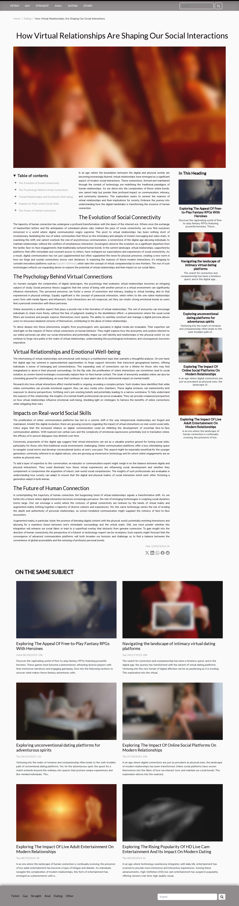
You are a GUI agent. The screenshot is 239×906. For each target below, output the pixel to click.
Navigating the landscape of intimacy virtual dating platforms (200, 265)
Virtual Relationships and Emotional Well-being (46, 197)
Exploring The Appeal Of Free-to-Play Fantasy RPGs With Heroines (200, 212)
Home (16, 18)
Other (87, 6)
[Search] (197, 6)
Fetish (14, 6)
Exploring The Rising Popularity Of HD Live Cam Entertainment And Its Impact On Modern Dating (166, 849)
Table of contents (32, 175)
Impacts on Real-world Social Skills (39, 204)
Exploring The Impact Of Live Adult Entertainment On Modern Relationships (200, 423)
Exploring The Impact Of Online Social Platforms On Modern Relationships (201, 370)
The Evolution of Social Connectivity (39, 183)
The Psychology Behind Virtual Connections (43, 190)
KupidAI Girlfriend (66, 263)
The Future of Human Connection (37, 210)
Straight (42, 6)
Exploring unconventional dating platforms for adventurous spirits (200, 317)
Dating (73, 6)
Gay (27, 6)
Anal (58, 6)
